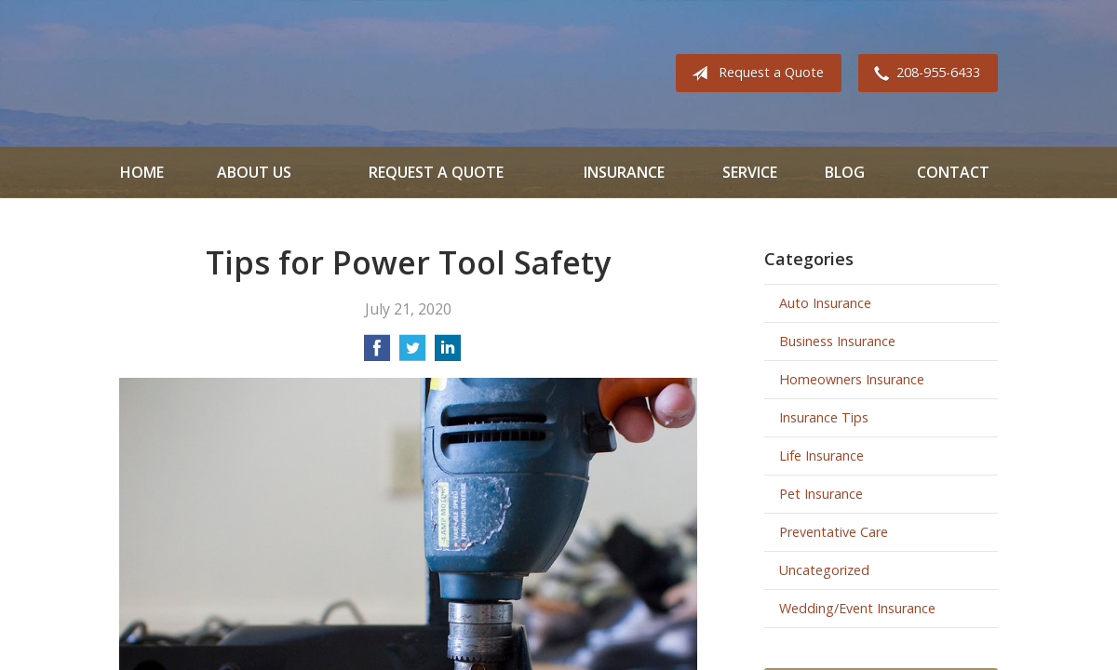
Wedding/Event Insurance (857, 608)
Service (749, 172)
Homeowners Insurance (851, 379)
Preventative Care (833, 532)
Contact (953, 172)
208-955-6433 (923, 73)
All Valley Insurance (171, 73)
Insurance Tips (823, 417)
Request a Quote (754, 73)
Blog (845, 172)
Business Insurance (837, 341)
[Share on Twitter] (412, 353)
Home (142, 172)
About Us (254, 172)
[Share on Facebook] (377, 353)
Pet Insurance (821, 493)
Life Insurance (821, 455)
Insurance (624, 172)
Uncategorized (824, 570)
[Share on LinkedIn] (448, 353)
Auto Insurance (825, 303)
